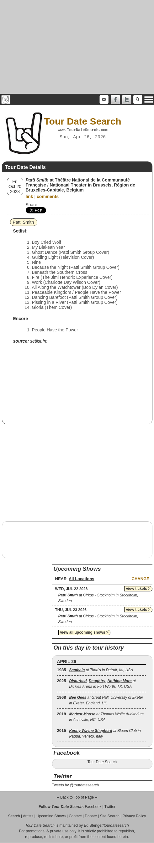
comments (48, 196)
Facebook (93, 807)
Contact (75, 816)
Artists (28, 816)
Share (31, 204)
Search (14, 816)
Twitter (109, 807)
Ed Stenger (93, 825)
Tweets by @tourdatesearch (75, 785)
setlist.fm (38, 341)
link (29, 196)
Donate (91, 816)
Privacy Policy (134, 816)
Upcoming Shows (51, 816)
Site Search (109, 816)
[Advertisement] (77, 47)
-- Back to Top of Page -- (77, 797)
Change (140, 578)
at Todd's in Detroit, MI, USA (101, 670)
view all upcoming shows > (84, 632)
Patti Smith (23, 222)
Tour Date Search (102, 762)
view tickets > (138, 588)
